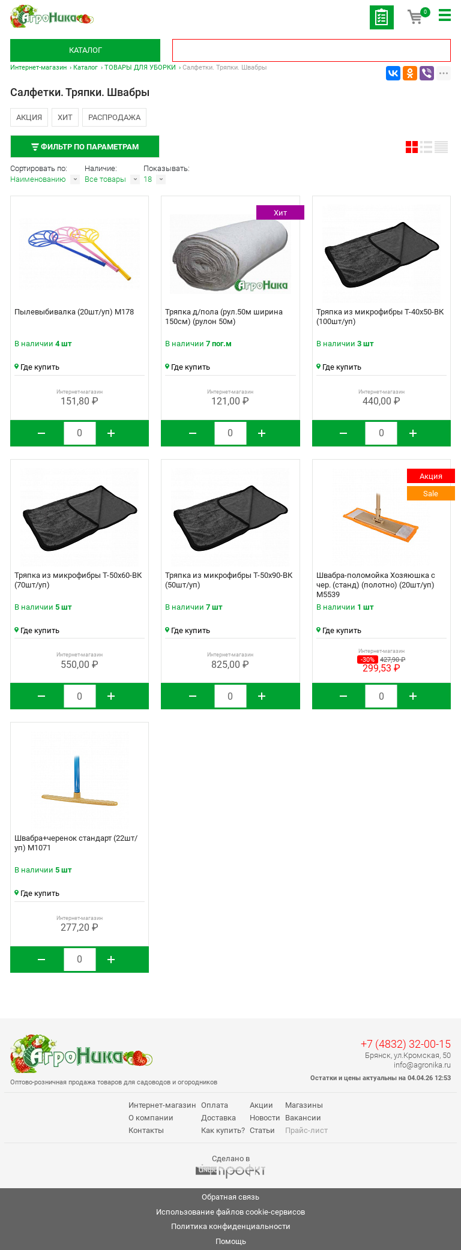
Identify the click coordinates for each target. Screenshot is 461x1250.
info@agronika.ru (422, 1064)
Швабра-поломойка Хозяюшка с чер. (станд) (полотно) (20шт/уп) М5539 (375, 585)
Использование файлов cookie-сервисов (230, 1211)
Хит (65, 117)
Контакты (146, 1130)
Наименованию (38, 179)
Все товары (105, 179)
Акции (261, 1105)
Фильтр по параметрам (85, 146)
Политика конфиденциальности (231, 1226)
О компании (150, 1117)
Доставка (218, 1117)
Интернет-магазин (38, 67)
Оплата (214, 1105)
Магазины (304, 1105)
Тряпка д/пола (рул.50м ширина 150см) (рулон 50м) (224, 316)
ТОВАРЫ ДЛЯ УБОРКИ (140, 67)
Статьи (262, 1130)
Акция (29, 117)
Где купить (36, 366)
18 (147, 179)
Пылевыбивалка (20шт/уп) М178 (74, 311)
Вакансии (303, 1117)
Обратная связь (230, 1196)
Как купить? (223, 1130)
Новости (265, 1117)
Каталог (85, 50)
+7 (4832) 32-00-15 (406, 1044)
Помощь (230, 1241)
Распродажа (114, 117)
